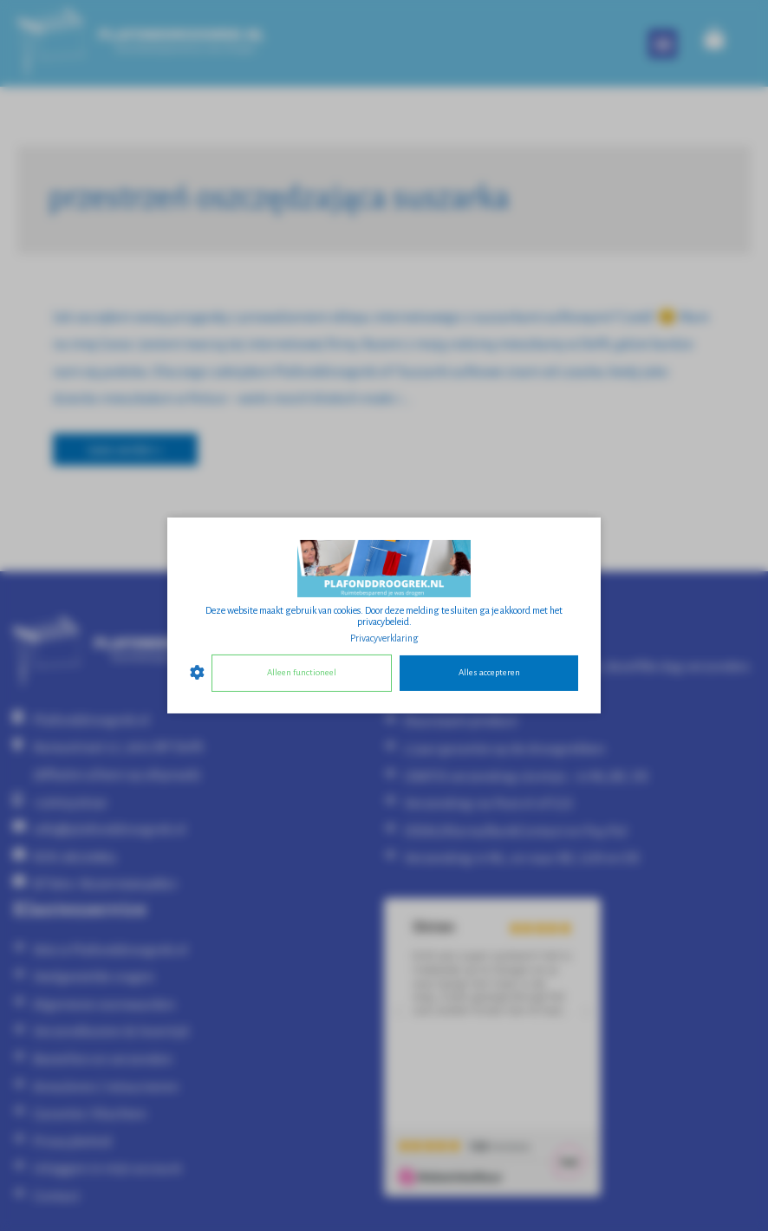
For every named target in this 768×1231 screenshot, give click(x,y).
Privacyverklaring (384, 638)
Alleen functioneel (301, 672)
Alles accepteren (489, 672)
